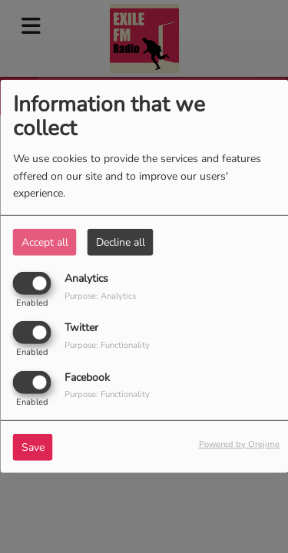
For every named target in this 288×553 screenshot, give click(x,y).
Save (33, 446)
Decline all (120, 242)
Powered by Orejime (239, 443)
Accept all (45, 242)
